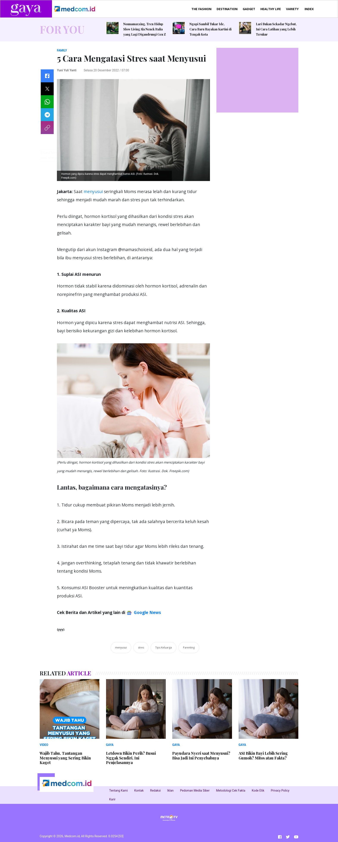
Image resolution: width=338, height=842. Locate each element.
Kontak (139, 790)
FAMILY (62, 50)
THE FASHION (201, 9)
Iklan (170, 790)
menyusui (93, 191)
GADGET (249, 9)
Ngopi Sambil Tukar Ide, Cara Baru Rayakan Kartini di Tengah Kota (210, 29)
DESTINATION (227, 9)
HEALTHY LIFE (270, 9)
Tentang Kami (118, 790)
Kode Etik (258, 790)
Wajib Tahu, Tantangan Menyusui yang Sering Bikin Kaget (65, 758)
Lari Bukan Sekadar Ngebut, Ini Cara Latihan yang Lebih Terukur (276, 29)
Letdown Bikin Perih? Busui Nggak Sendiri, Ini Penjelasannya (131, 758)
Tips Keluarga (163, 647)
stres (141, 647)
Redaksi (155, 790)
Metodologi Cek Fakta (230, 790)
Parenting (189, 647)
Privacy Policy (280, 790)
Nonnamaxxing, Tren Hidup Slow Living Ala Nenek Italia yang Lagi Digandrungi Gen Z (144, 29)
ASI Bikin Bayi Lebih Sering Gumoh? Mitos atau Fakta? (263, 756)
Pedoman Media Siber (195, 790)
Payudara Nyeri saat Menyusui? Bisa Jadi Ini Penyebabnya (201, 756)
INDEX (309, 9)
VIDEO (44, 745)
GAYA (110, 745)
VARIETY (292, 9)
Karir (112, 799)
